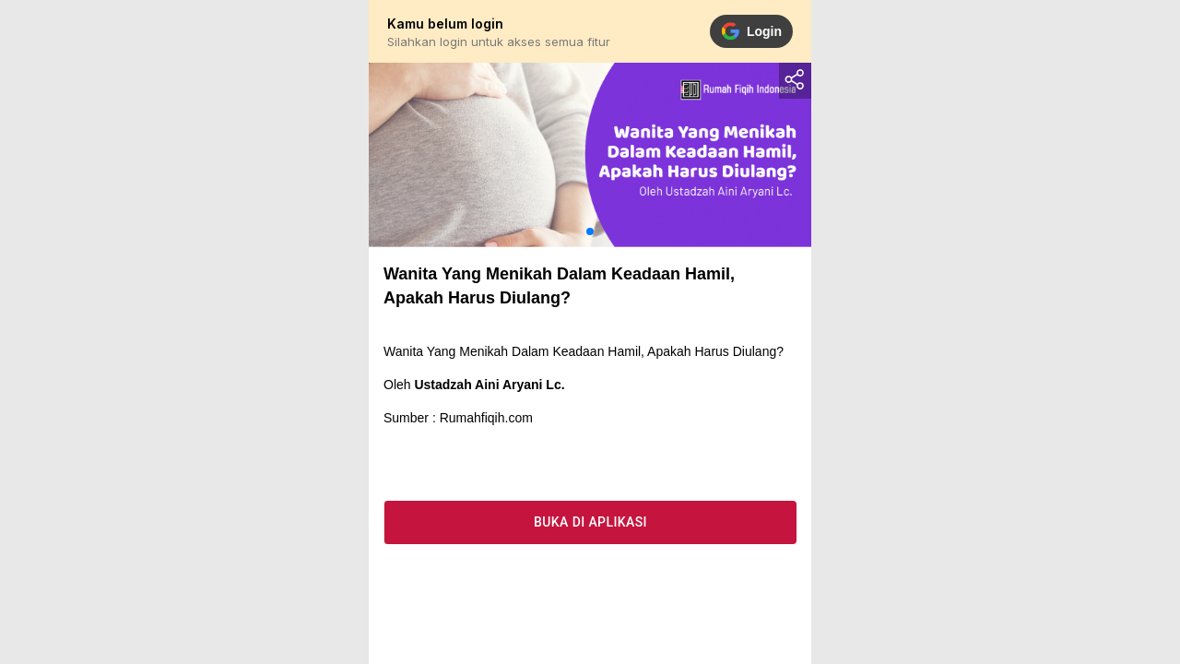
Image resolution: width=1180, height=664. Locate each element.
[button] (590, 231)
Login (751, 31)
